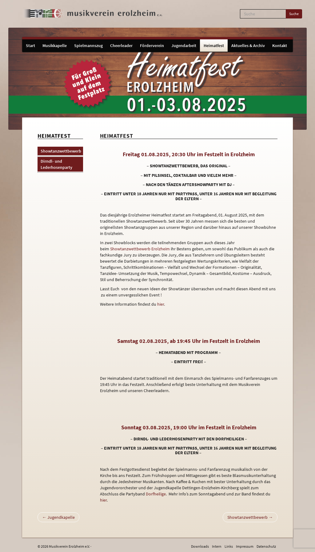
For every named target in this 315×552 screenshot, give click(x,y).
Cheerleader (121, 45)
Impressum (244, 546)
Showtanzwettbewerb (61, 151)
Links (229, 546)
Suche (294, 13)
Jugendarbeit (183, 45)
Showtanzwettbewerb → (250, 517)
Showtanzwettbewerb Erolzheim (140, 249)
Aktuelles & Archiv (248, 45)
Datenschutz (266, 546)
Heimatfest (214, 45)
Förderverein (152, 45)
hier (160, 304)
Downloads (200, 546)
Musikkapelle (54, 45)
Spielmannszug (88, 45)
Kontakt (279, 45)
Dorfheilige (156, 494)
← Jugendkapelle (58, 517)
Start (30, 45)
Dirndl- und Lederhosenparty (56, 164)
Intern (216, 546)
